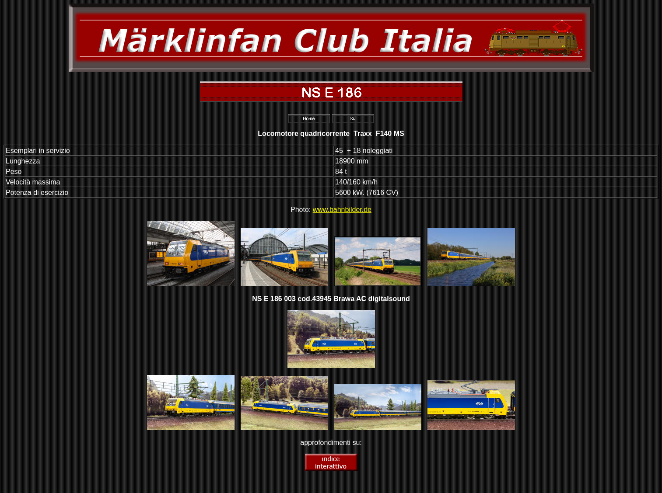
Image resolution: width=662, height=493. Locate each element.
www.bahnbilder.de (342, 209)
